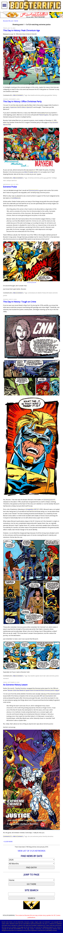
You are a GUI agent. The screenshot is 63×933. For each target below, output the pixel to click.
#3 (27, 34)
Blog (16, 21)
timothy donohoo (48, 836)
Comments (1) (7, 836)
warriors (14, 180)
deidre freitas (42, 293)
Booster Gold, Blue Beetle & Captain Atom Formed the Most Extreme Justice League (33, 690)
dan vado (46, 676)
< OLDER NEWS (8, 841)
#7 (49, 499)
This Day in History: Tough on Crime (19, 301)
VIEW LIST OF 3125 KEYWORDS (31, 850)
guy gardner (48, 95)
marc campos (7, 180)
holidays (54, 178)
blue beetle (31, 95)
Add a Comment (18, 95)
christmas (31, 178)
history (55, 95)
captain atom (39, 676)
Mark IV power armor (31, 172)
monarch (6, 678)
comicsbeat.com (32, 293)
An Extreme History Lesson (15, 684)
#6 (31, 282)
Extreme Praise (10, 186)
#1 (21, 107)
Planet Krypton (43, 115)
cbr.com (30, 836)
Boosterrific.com (8, 21)
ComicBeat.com (16, 198)
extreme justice (39, 95)
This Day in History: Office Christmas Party (22, 101)
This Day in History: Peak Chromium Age (21, 30)
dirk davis (49, 293)
